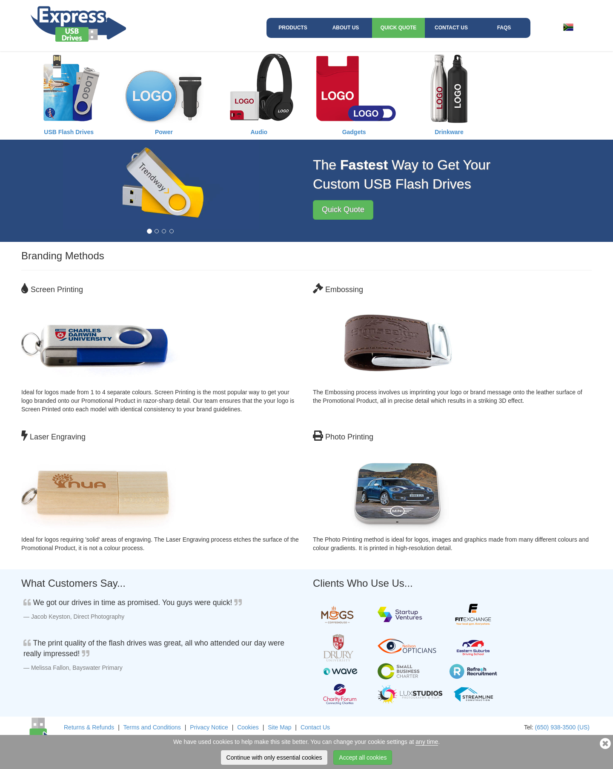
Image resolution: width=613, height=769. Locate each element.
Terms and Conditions (151, 727)
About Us (345, 28)
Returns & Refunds (89, 727)
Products (292, 28)
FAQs (504, 28)
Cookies (248, 727)
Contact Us (451, 28)
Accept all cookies (363, 757)
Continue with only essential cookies (274, 757)
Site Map (279, 727)
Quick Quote (399, 28)
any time (426, 741)
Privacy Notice (209, 727)
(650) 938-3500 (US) (562, 727)
